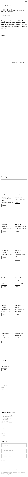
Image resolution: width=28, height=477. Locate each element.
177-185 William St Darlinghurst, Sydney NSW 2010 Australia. (7, 416)
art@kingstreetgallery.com (6, 418)
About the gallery (4, 385)
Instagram (3, 431)
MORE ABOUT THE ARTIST (18, 62)
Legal (2, 389)
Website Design (3, 474)
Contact (3, 387)
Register (4, 205)
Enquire (3, 35)
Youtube (3, 435)
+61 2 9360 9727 (4, 419)
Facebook (3, 433)
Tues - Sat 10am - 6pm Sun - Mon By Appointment (6, 422)
